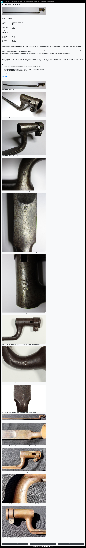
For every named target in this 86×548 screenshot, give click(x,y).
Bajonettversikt (15, 543)
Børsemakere (29, 1)
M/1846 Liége (4, 76)
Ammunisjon (36, 1)
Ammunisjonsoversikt (70, 543)
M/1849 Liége (15, 30)
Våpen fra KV (21, 1)
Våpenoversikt (43, 543)
